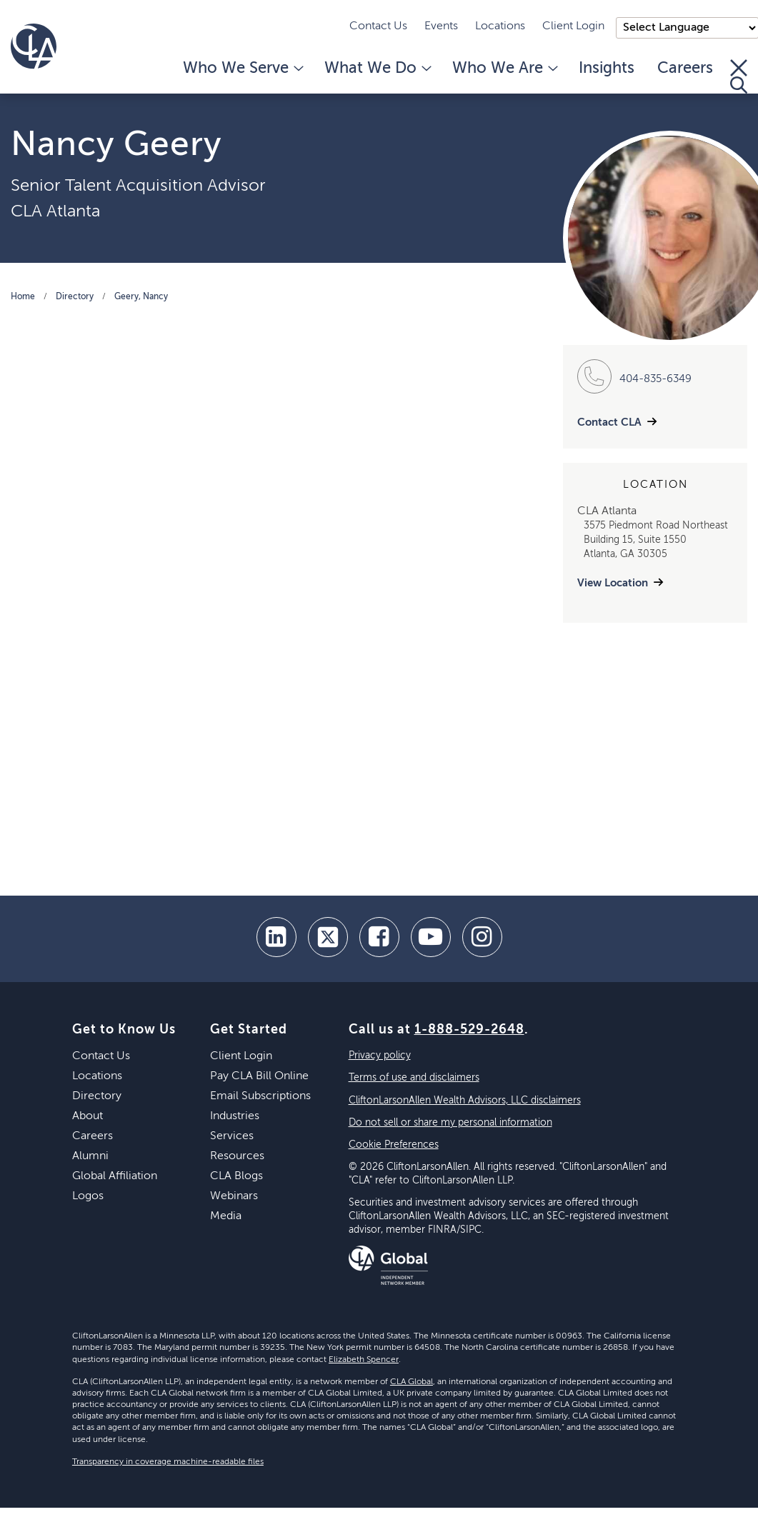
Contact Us (378, 26)
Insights (606, 68)
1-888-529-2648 (469, 1029)
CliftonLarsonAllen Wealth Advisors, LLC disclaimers (465, 1101)
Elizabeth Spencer (364, 1360)
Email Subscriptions (260, 1096)
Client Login (573, 26)
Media (225, 1216)
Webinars (234, 1196)
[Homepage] (33, 46)
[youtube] (431, 937)
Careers (685, 68)
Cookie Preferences (394, 1145)
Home (23, 297)
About (87, 1116)
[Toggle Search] (738, 76)
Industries (234, 1116)
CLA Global (411, 1382)
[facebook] (379, 937)
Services (232, 1136)
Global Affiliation (114, 1176)
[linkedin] (276, 937)
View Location (612, 583)
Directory (75, 297)
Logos (88, 1196)
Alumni (90, 1156)
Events (441, 26)
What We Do (376, 68)
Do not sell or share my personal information (450, 1123)
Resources (237, 1156)
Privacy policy (380, 1056)
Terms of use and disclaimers (414, 1078)
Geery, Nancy (141, 297)
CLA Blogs (236, 1176)
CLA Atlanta (55, 211)
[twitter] (328, 937)
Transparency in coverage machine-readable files (168, 1462)
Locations (500, 26)
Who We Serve (242, 68)
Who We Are (504, 68)
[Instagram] (482, 937)
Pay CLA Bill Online (259, 1076)
